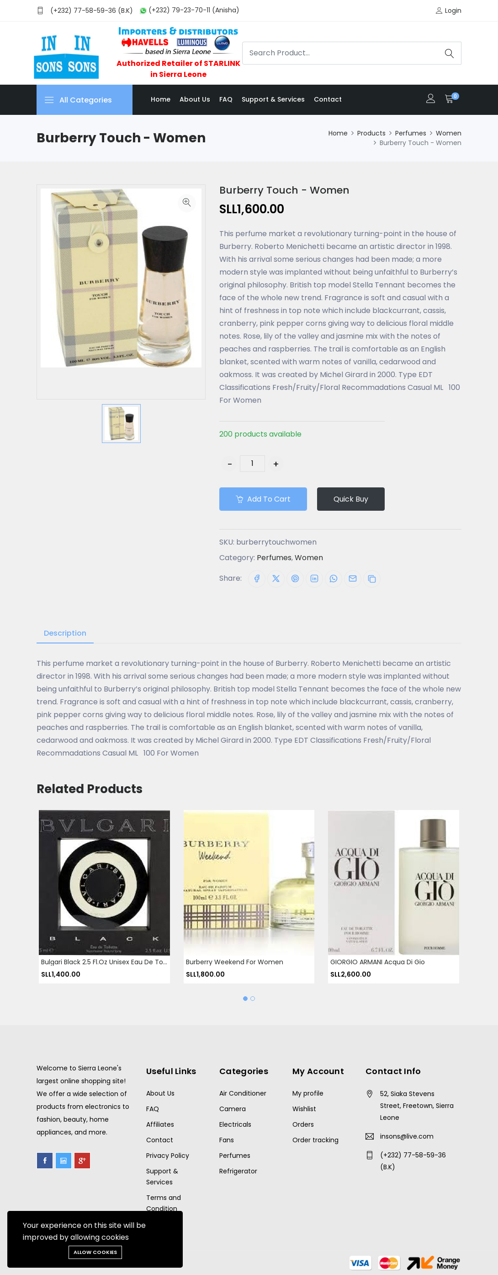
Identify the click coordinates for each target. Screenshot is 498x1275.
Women (448, 133)
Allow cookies (95, 1252)
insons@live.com (407, 1136)
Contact (328, 99)
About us (195, 99)
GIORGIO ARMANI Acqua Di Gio (377, 961)
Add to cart (263, 499)
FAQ (226, 99)
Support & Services (273, 99)
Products (371, 133)
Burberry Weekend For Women (234, 961)
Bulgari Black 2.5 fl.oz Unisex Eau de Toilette (110, 961)
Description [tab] (65, 633)
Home (160, 99)
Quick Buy (351, 499)
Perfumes (410, 133)
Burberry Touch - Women (284, 190)
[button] (245, 998)
